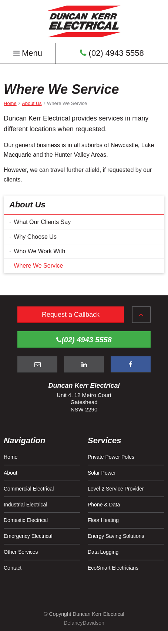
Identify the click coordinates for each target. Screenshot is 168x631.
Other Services (21, 552)
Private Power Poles (111, 457)
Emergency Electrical (28, 536)
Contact (12, 568)
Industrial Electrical (25, 505)
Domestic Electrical (26, 520)
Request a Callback (71, 314)
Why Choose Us (35, 237)
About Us (27, 204)
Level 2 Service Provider (116, 489)
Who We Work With (39, 251)
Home (10, 457)
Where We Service (38, 265)
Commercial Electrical (29, 489)
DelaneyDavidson (84, 623)
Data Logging (103, 552)
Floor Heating (103, 520)
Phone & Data (104, 505)
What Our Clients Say (42, 222)
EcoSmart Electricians (113, 568)
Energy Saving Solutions (116, 536)
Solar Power (102, 473)
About (10, 473)
